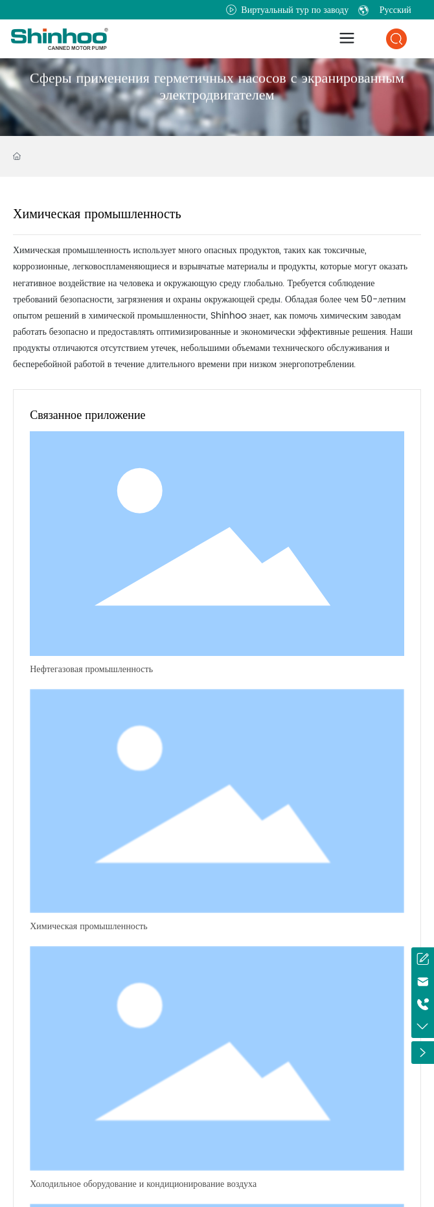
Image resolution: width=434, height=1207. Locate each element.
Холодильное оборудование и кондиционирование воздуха (143, 1184)
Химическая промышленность (89, 926)
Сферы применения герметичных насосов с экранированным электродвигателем (217, 93)
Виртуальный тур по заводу (287, 10)
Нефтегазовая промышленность (91, 669)
